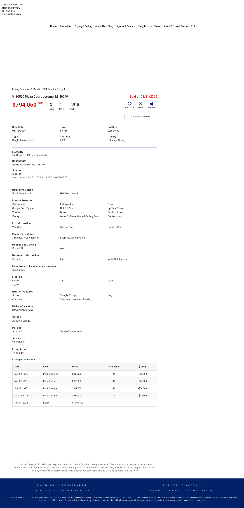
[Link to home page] (122, 7)
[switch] (129, 106)
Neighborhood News (149, 26)
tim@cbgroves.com (11, 14)
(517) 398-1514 (10, 11)
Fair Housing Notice (199, 490)
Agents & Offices (125, 26)
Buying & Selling (83, 26)
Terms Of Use (170, 485)
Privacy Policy (191, 485)
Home (53, 26)
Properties (65, 26)
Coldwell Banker (48, 485)
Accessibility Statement (166, 490)
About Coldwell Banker (175, 26)
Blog (110, 26)
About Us (100, 26)
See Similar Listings (140, 116)
